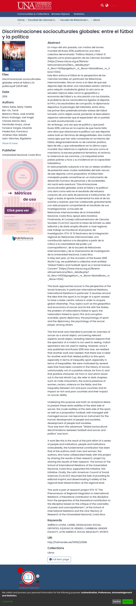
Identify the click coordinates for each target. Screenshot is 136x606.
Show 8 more (10, 143)
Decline (117, 601)
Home (21, 20)
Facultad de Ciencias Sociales (42, 20)
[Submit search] (102, 5)
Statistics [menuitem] (79, 14)
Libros (96, 20)
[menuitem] (107, 5)
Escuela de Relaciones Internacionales (75, 20)
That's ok (127, 601)
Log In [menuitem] (113, 5)
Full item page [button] (59, 559)
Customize (7, 601)
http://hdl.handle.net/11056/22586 (67, 542)
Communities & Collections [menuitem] (33, 14)
